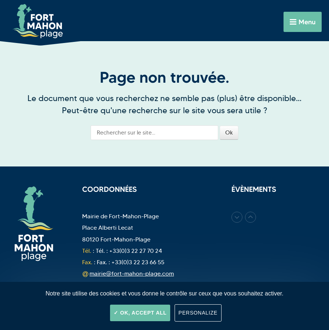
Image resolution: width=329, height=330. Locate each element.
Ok (229, 132)
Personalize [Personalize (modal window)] (198, 313)
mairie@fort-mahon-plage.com (131, 273)
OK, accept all (140, 313)
